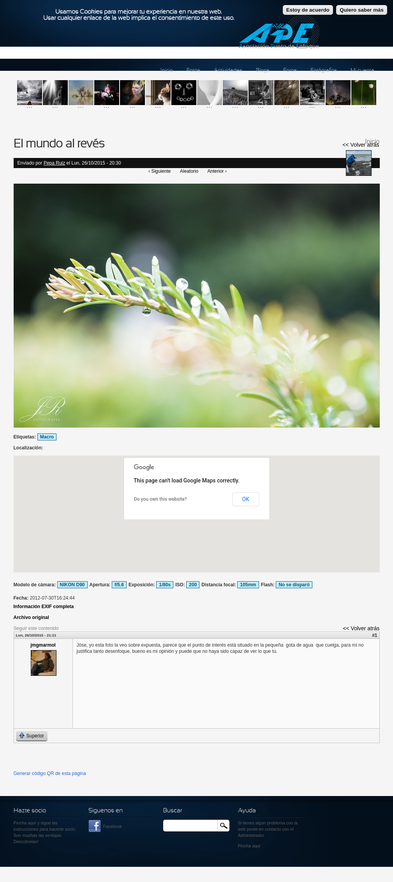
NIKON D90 (72, 584)
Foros (290, 70)
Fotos (193, 70)
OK (245, 499)
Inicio (166, 70)
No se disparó (293, 584)
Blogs (263, 70)
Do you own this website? (160, 499)
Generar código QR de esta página (50, 773)
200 (193, 584)
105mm (248, 584)
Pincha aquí (25, 823)
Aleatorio (189, 171)
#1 (374, 635)
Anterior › (217, 171)
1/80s (165, 584)
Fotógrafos (323, 70)
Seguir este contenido (36, 628)
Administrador (251, 835)
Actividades (228, 70)
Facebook (112, 826)
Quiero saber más (362, 10)
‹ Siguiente (159, 171)
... (29, 105)
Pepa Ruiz (54, 163)
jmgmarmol (43, 645)
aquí (256, 845)
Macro (47, 437)
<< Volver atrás (360, 145)
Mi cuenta (362, 70)
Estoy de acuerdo (308, 10)
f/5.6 (119, 584)
